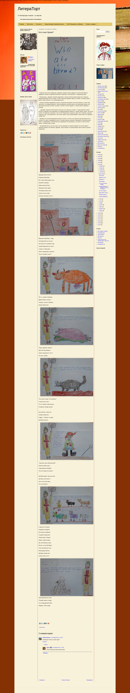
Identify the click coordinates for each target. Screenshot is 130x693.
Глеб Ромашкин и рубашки (74, 24)
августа (101, 173)
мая (100, 203)
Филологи (100, 119)
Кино (99, 109)
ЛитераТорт (29, 8)
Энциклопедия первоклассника (54, 24)
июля (100, 199)
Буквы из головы (101, 145)
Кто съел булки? (102, 190)
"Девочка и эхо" (102, 177)
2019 (99, 215)
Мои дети (100, 95)
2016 (99, 221)
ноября (101, 168)
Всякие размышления (103, 91)
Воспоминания (101, 87)
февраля (101, 208)
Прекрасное (100, 97)
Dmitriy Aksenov (46, 637)
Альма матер (101, 111)
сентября (101, 171)
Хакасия (100, 141)
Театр (99, 117)
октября (101, 170)
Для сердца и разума (102, 231)
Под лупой (101, 175)
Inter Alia (100, 237)
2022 (99, 162)
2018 (99, 217)
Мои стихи (100, 112)
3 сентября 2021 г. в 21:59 (57, 637)
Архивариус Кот (101, 244)
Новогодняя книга (102, 121)
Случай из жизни (102, 106)
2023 (99, 160)
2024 (99, 158)
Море (99, 124)
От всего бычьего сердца (103, 184)
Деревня (100, 114)
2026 (99, 154)
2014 (99, 224)
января (101, 210)
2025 (99, 156)
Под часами (101, 181)
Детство (99, 101)
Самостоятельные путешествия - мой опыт (103, 240)
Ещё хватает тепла (103, 192)
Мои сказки (100, 143)
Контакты (39, 24)
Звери (99, 116)
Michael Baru (101, 236)
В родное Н (101, 179)
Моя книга (30, 24)
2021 (99, 164)
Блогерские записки (102, 136)
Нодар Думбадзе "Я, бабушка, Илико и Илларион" (103, 187)
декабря (101, 166)
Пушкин (99, 104)
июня (100, 201)
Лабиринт (100, 126)
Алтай (99, 129)
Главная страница (65, 680)
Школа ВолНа (101, 234)
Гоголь (99, 138)
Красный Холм (101, 131)
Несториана (100, 242)
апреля (101, 204)
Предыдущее (90, 680)
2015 (99, 222)
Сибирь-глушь (101, 86)
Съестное (100, 89)
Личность (100, 107)
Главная (21, 24)
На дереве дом (101, 232)
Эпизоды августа (103, 194)
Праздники (100, 102)
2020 (99, 213)
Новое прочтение (102, 134)
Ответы (46, 644)
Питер (99, 123)
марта (100, 206)
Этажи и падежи (91, 24)
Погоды (99, 94)
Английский (100, 148)
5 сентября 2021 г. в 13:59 (58, 647)
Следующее (42, 680)
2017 (99, 219)
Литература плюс (102, 99)
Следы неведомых (103, 196)
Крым (99, 146)
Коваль (99, 133)
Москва (99, 128)
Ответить (45, 641)
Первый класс (101, 139)
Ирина (48, 647)
